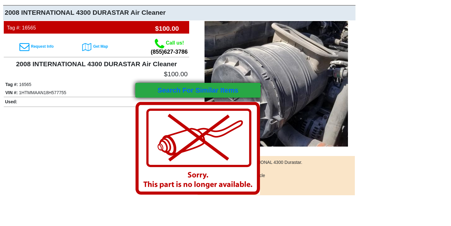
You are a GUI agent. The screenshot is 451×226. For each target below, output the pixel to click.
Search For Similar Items (198, 90)
